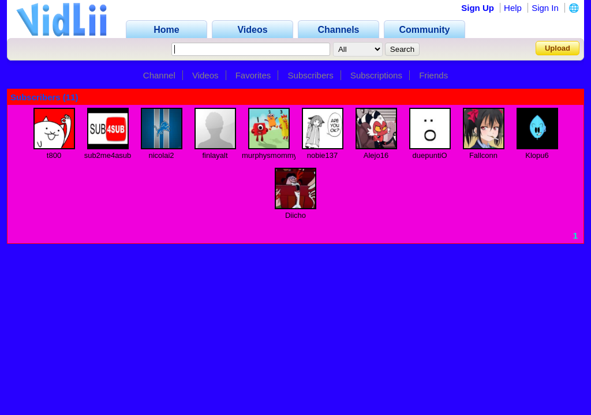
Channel (159, 75)
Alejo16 (376, 155)
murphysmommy (269, 155)
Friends (433, 75)
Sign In (545, 8)
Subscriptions (376, 75)
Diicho (295, 215)
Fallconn (483, 155)
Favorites (253, 75)
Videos (205, 75)
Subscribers (311, 75)
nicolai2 (161, 155)
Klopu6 (536, 155)
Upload (557, 48)
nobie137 (322, 155)
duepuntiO (430, 155)
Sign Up (477, 8)
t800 (54, 155)
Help (513, 8)
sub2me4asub (108, 155)
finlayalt (214, 155)
